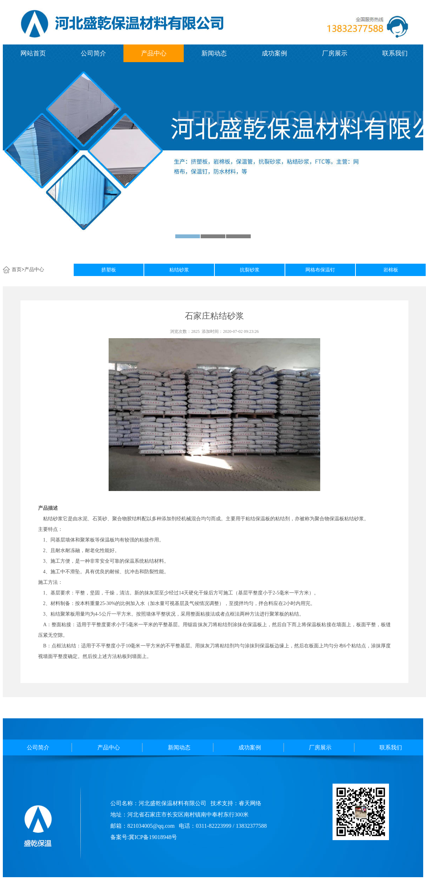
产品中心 (153, 53)
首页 (17, 269)
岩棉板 (390, 270)
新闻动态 (214, 53)
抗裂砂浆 (250, 270)
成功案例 (274, 53)
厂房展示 (334, 53)
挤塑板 (108, 270)
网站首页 (33, 53)
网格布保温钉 (320, 270)
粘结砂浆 (179, 270)
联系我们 (395, 53)
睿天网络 (250, 803)
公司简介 (93, 53)
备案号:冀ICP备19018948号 (143, 837)
